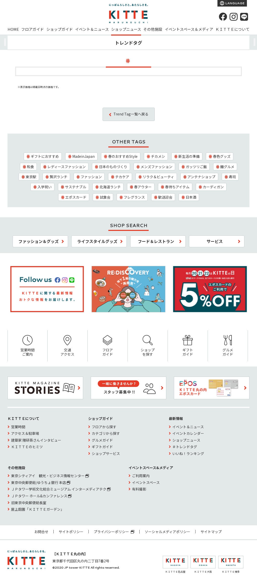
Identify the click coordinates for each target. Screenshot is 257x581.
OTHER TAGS (128, 141)
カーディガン (213, 186)
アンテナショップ (201, 176)
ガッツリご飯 (196, 166)
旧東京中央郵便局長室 (28, 502)
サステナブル (75, 186)
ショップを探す (148, 346)
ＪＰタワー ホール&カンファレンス (41, 495)
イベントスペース (146, 482)
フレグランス (134, 197)
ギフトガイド (188, 346)
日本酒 (191, 197)
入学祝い (45, 186)
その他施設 (152, 29)
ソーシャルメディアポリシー (167, 531)
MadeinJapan (83, 156)
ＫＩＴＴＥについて (232, 29)
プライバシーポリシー (114, 531)
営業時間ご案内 (27, 346)
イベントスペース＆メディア (189, 29)
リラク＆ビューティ (158, 176)
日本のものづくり (113, 166)
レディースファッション (66, 166)
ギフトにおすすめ (45, 156)
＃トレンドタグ (184, 446)
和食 (30, 166)
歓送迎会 (165, 197)
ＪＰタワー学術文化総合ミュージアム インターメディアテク (61, 489)
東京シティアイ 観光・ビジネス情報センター (50, 475)
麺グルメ (227, 166)
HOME (13, 29)
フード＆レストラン (156, 241)
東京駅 (31, 176)
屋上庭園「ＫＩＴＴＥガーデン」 (37, 509)
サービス (215, 241)
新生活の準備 (189, 156)
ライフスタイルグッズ (97, 241)
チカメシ (158, 156)
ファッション (91, 176)
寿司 (232, 176)
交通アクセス (67, 346)
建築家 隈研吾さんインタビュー (36, 440)
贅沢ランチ (58, 176)
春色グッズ (222, 156)
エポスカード (75, 197)
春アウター (143, 186)
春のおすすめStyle (123, 156)
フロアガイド (32, 29)
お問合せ (41, 531)
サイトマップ (211, 531)
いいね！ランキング (188, 453)
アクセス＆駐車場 (25, 433)
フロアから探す (104, 426)
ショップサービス (106, 453)
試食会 (105, 197)
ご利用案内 (141, 475)
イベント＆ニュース (92, 29)
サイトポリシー (71, 531)
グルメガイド (228, 346)
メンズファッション (156, 166)
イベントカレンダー (188, 433)
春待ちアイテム (177, 186)
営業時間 (18, 426)
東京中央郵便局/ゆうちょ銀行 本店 (40, 482)
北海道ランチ (110, 186)
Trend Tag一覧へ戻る (130, 113)
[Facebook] (223, 17)
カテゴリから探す (106, 433)
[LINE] (244, 17)
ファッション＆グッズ (38, 241)
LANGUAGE (234, 3)
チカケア (122, 176)
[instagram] (234, 17)
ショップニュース (126, 29)
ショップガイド (59, 29)
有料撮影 (139, 489)
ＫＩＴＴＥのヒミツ (27, 446)
